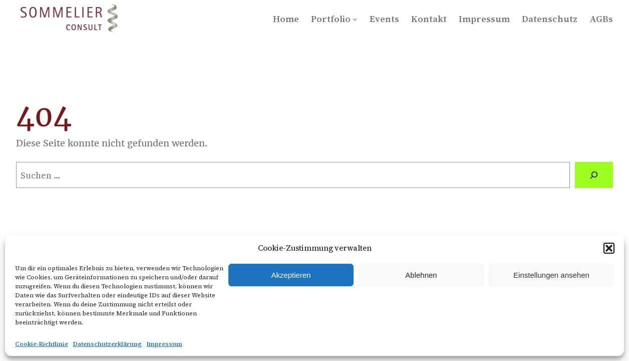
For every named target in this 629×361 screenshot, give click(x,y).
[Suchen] (594, 175)
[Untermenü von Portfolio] (355, 19)
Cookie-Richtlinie (41, 344)
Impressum (164, 344)
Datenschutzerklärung (107, 344)
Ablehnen (421, 275)
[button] (609, 248)
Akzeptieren (290, 275)
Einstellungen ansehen (551, 275)
